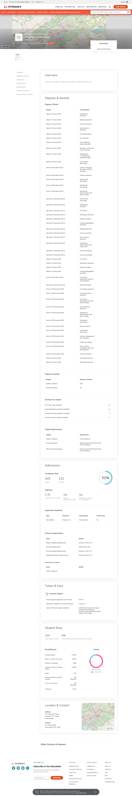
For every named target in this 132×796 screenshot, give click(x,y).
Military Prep (102, 7)
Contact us (39, 2)
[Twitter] (13, 768)
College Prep (59, 7)
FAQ (33, 2)
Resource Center (91, 775)
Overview (20, 72)
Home (3, 12)
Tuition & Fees (21, 83)
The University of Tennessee (26, 12)
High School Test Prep (75, 778)
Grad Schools (11, 12)
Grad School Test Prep (75, 769)
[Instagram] (27, 768)
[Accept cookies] (94, 792)
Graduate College (42, 12)
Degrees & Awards (23, 76)
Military (71, 775)
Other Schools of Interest (25, 94)
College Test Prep (74, 766)
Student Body (21, 87)
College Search (91, 766)
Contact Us (108, 769)
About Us (107, 766)
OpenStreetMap (119, 15)
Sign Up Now (120, 7)
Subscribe (57, 778)
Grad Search (90, 769)
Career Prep (80, 7)
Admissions (20, 80)
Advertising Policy (110, 782)
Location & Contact (23, 91)
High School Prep (91, 7)
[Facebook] (18, 768)
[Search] (110, 6)
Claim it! (51, 43)
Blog (5, 2)
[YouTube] (23, 768)
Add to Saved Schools (103, 49)
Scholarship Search (92, 772)
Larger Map (5, 46)
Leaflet (110, 15)
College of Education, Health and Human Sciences (65, 12)
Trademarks (108, 778)
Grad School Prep (70, 7)
